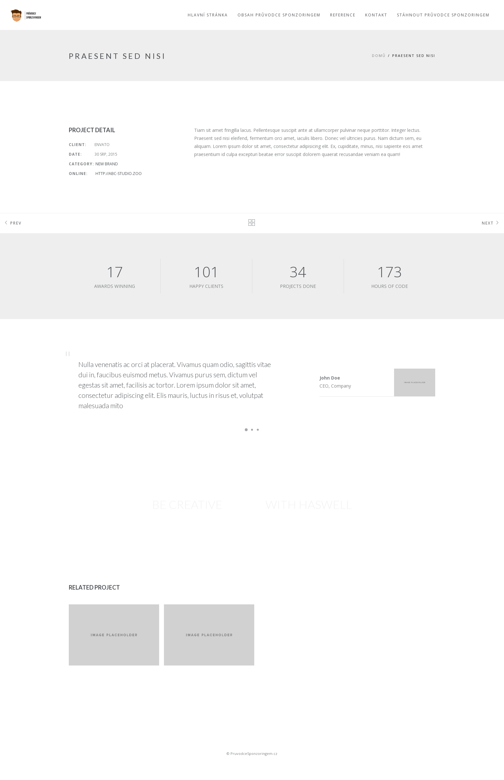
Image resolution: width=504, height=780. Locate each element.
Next (491, 223)
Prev (12, 223)
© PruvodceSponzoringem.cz (252, 753)
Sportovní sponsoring (252, 765)
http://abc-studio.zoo (118, 173)
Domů (379, 55)
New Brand (106, 164)
